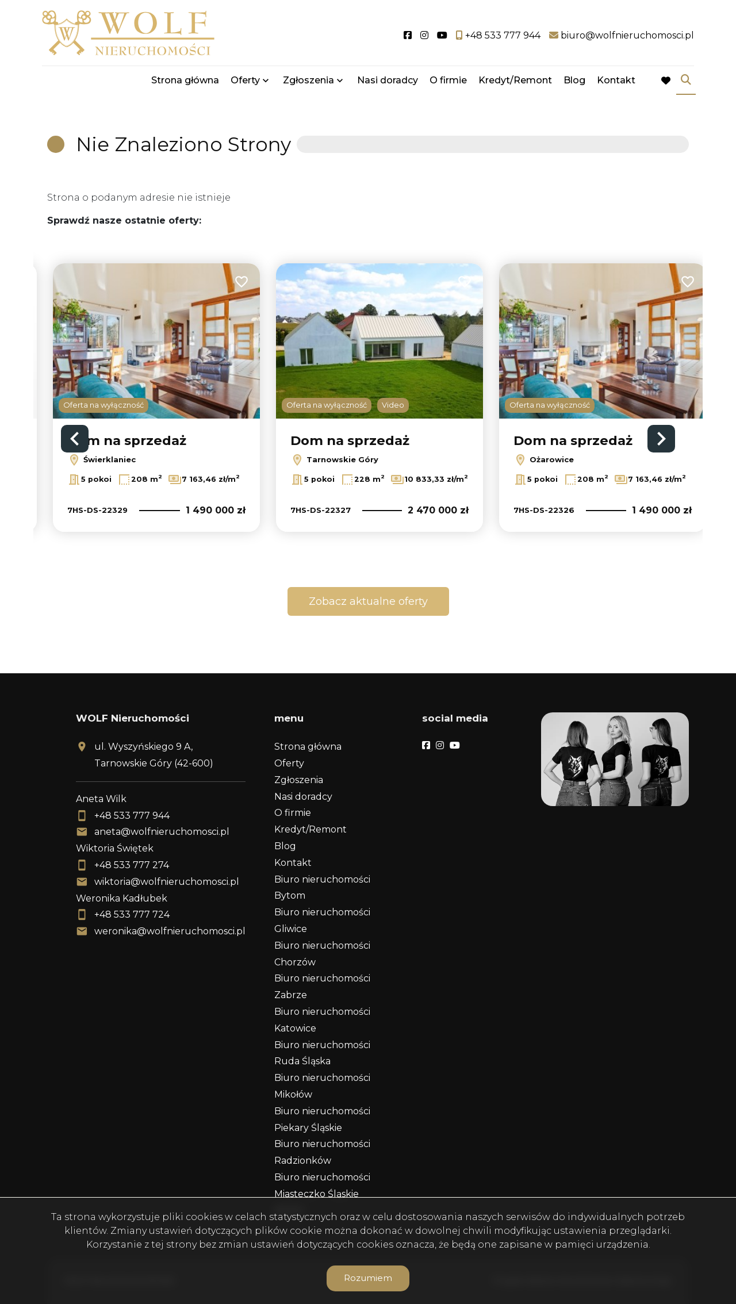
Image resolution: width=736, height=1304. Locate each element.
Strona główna (185, 81)
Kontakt (616, 81)
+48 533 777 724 (132, 914)
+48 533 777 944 (132, 815)
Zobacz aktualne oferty (368, 601)
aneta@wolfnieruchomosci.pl (161, 831)
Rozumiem (368, 1277)
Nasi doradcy (387, 81)
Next (661, 438)
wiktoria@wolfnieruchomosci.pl (166, 881)
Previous (75, 438)
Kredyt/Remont (515, 81)
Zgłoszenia (308, 81)
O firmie (448, 81)
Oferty (245, 81)
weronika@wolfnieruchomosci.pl (170, 931)
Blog (574, 81)
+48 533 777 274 (131, 865)
